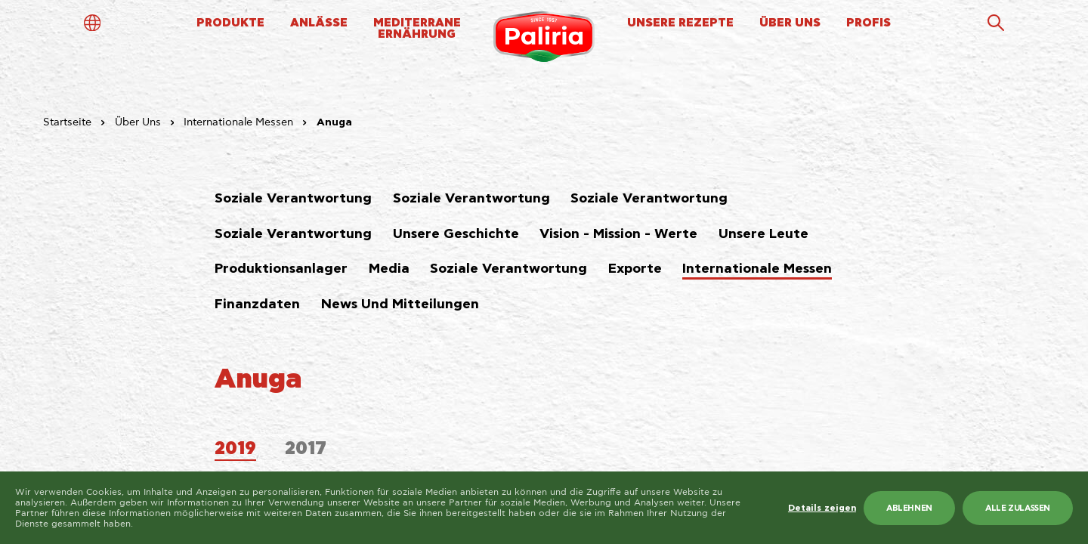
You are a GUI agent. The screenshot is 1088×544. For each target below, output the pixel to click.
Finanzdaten (257, 304)
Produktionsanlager (281, 269)
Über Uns (138, 122)
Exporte (635, 269)
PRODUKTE (230, 23)
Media (389, 269)
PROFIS (868, 23)
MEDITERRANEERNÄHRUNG (417, 28)
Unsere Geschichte (456, 234)
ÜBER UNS (790, 23)
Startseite (67, 122)
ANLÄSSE (319, 23)
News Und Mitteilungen (400, 304)
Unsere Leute (763, 234)
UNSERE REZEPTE (680, 23)
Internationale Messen (238, 122)
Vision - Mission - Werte (618, 234)
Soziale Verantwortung (293, 199)
